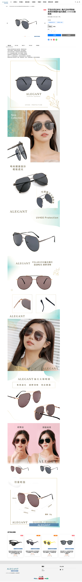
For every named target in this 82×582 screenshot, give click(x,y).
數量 (48, 29)
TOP (11, 2)
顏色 (48, 25)
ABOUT (43, 569)
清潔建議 (37, 45)
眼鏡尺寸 (23, 45)
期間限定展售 (50, 2)
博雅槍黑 (50, 26)
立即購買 (54, 35)
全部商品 (15, 2)
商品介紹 (9, 45)
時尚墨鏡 (21, 2)
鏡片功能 (16, 45)
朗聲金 (54, 26)
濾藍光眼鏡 (27, 2)
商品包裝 (30, 45)
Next (44, 23)
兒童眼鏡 (34, 2)
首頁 (7, 6)
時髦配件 (39, 2)
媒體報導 (56, 2)
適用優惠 (49, 20)
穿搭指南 (44, 2)
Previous (7, 23)
